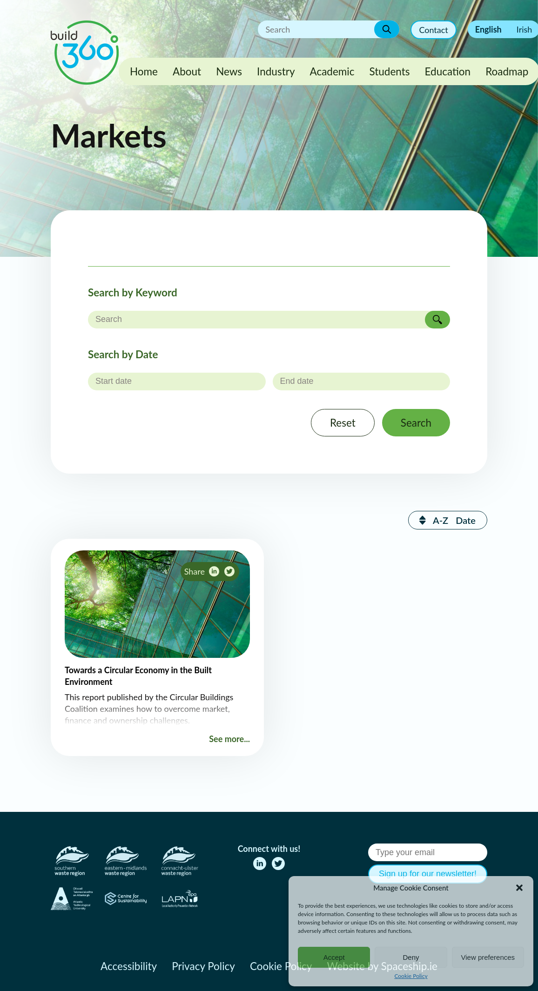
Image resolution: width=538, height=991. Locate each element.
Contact (433, 30)
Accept (334, 957)
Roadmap (506, 71)
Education (448, 71)
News (229, 71)
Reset (343, 422)
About (187, 71)
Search (416, 422)
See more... (229, 739)
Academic (332, 71)
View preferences (488, 957)
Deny (411, 957)
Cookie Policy (410, 975)
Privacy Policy (203, 966)
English (488, 29)
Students (390, 71)
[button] (519, 887)
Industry (276, 71)
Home (144, 71)
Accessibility (129, 966)
